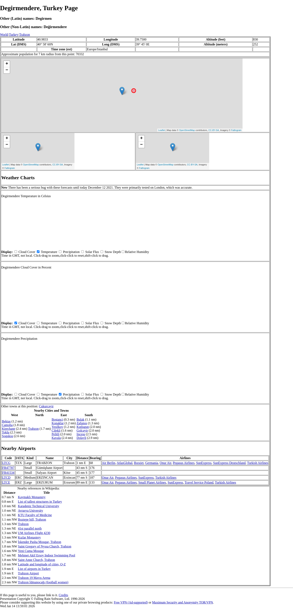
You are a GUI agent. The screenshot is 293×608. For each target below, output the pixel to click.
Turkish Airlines (257, 463)
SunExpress (204, 463)
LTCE (6, 482)
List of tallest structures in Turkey (40, 501)
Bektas (6, 421)
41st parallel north (30, 528)
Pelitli (55, 434)
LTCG (6, 463)
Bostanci (57, 419)
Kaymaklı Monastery (32, 497)
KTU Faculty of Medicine (35, 515)
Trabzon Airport (28, 573)
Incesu (81, 434)
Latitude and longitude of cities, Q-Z (42, 564)
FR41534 (8, 472)
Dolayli (81, 438)
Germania (151, 463)
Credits (63, 595)
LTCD (6, 477)
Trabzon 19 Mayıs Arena (34, 577)
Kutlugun (83, 427)
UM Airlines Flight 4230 (34, 533)
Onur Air (165, 463)
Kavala (56, 438)
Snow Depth (113, 252)
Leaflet (161, 130)
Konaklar (58, 423)
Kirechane (8, 428)
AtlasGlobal (124, 463)
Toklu (5, 432)
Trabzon (24, 34)
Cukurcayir (46, 406)
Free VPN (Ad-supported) (131, 602)
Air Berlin (108, 463)
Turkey (13, 34)
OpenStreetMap (187, 130)
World (4, 34)
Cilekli (56, 430)
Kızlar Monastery (29, 537)
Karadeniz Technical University (38, 506)
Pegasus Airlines (183, 463)
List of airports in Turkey (34, 569)
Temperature (49, 252)
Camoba (7, 425)
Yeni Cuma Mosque (31, 551)
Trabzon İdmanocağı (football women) (43, 582)
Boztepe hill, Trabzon (32, 519)
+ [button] (6, 64)
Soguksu (7, 436)
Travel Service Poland (199, 482)
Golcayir (82, 430)
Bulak (80, 419)
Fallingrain (236, 130)
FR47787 (8, 467)
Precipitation (71, 252)
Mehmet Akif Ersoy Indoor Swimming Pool (46, 555)
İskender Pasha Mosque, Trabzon (39, 542)
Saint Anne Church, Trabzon (36, 560)
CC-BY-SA (213, 130)
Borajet (139, 463)
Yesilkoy (57, 427)
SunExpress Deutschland (229, 463)
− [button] (6, 70)
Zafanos (82, 423)
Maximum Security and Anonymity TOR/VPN (182, 602)
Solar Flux (92, 252)
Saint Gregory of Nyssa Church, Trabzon (44, 546)
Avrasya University (30, 510)
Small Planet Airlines (152, 482)
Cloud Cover (27, 252)
